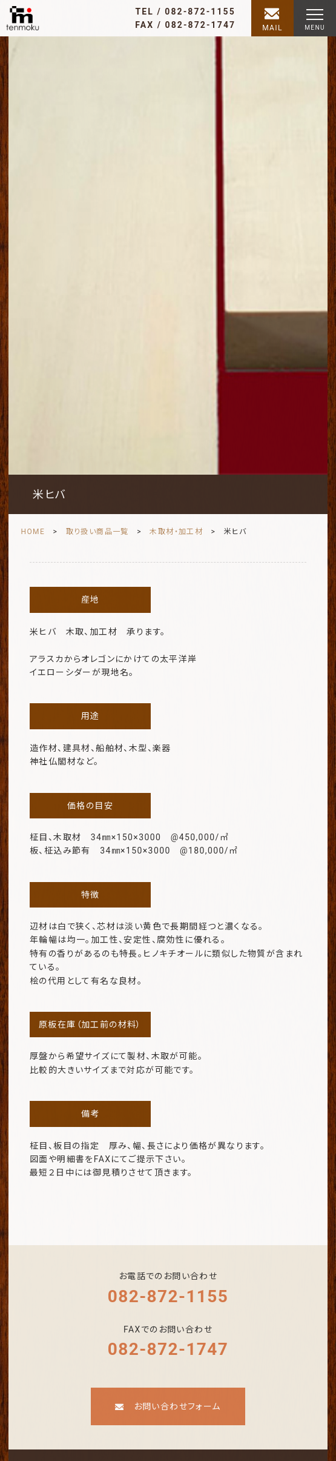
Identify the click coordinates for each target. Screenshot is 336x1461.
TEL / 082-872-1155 (185, 11)
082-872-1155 (168, 1296)
